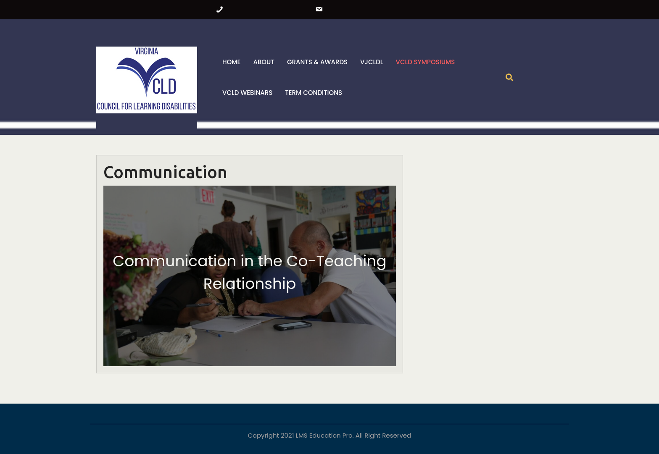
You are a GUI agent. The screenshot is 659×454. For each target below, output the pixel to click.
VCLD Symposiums (425, 62)
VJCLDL (371, 62)
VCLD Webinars (247, 92)
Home (231, 62)
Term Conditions (313, 92)
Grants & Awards (317, 62)
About (263, 62)
